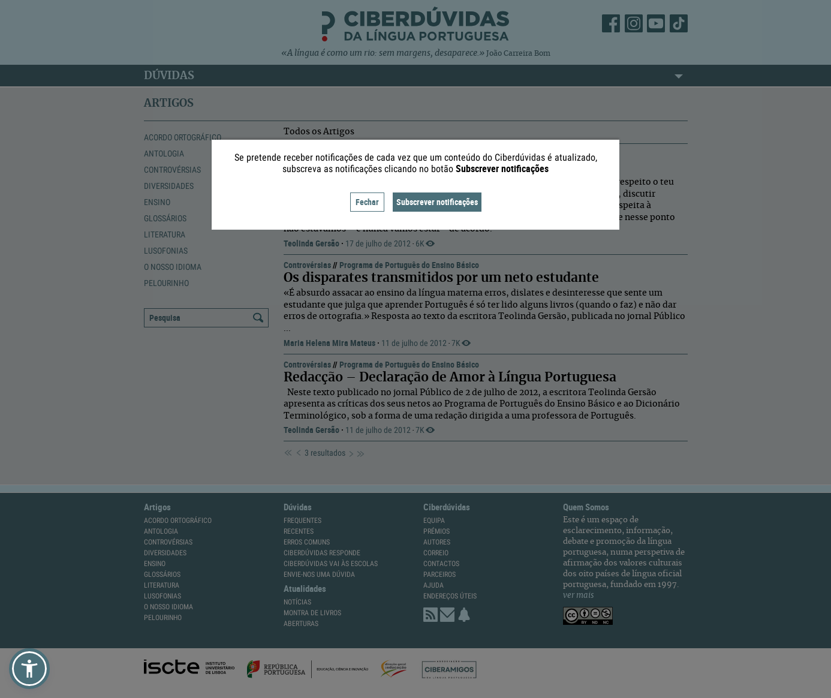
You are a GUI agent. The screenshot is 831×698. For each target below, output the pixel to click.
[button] (29, 668)
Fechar (367, 201)
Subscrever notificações (437, 201)
